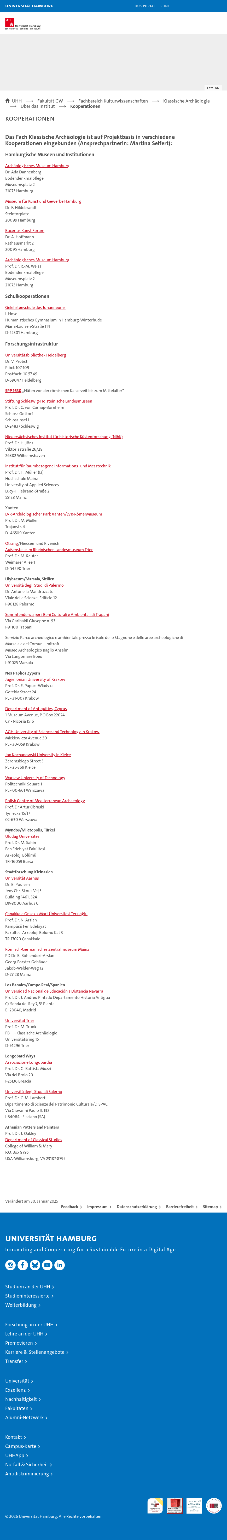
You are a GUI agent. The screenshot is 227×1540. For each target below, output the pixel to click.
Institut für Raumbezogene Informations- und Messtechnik (58, 466)
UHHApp (14, 1455)
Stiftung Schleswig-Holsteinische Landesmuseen (48, 401)
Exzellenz (15, 1390)
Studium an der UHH (27, 1286)
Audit (172, 1500)
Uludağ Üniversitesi (22, 836)
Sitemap (210, 1206)
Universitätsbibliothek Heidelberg (35, 355)
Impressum (97, 1206)
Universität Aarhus (22, 878)
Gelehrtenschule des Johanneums (35, 307)
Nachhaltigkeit (21, 1399)
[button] (206, 6)
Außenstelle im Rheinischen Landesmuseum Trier (49, 549)
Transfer (14, 1361)
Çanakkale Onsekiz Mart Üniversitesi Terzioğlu (46, 913)
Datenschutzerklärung (137, 1206)
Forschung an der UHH (29, 1324)
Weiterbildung (21, 1305)
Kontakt (13, 1437)
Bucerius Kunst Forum (24, 230)
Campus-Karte (20, 1446)
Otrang (11, 543)
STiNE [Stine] (165, 5)
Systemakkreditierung (214, 1500)
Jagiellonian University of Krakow (35, 679)
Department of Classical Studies (33, 1139)
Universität (17, 1381)
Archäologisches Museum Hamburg (37, 165)
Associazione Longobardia (28, 1062)
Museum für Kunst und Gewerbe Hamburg (43, 201)
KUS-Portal (145, 5)
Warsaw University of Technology (35, 777)
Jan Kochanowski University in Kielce (38, 754)
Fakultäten (16, 1408)
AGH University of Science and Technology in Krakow (52, 731)
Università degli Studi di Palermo (34, 585)
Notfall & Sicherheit (26, 1464)
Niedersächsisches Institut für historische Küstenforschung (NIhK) (64, 436)
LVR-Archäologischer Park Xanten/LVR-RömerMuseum (53, 514)
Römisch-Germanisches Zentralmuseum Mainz (47, 949)
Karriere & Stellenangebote (35, 1352)
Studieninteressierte (27, 1296)
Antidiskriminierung (27, 1473)
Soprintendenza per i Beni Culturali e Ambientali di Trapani (57, 614)
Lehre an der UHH (24, 1333)
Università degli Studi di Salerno (33, 1091)
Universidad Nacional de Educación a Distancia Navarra (54, 991)
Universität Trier (19, 1020)
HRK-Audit (191, 1503)
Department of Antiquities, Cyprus (36, 708)
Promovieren (19, 1343)
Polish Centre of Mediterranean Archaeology (45, 800)
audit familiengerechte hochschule (155, 1506)
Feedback (69, 1206)
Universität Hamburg (29, 5)
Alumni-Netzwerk (24, 1417)
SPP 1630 (13, 390)
